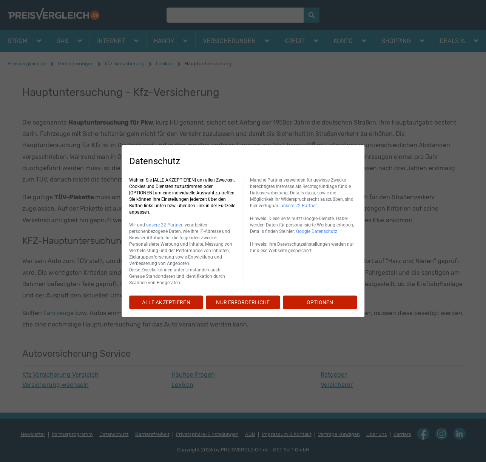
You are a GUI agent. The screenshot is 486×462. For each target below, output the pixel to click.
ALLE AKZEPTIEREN (166, 302)
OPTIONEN (320, 302)
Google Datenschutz (316, 231)
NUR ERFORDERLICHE (243, 302)
